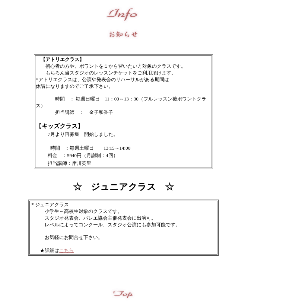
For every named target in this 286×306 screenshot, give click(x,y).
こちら (66, 250)
